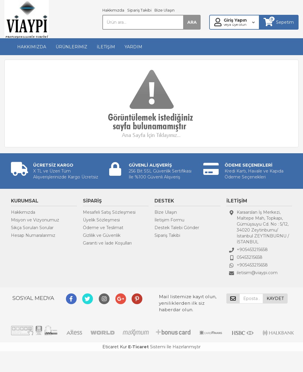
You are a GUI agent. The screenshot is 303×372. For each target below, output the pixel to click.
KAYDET (275, 298)
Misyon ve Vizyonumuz (35, 220)
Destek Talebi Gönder (176, 227)
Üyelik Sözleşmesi (101, 220)
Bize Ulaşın (164, 10)
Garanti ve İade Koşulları (107, 243)
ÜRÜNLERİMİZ (71, 47)
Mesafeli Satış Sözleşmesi (109, 212)
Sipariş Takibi (139, 10)
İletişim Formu (169, 220)
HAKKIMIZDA (31, 47)
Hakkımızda (113, 10)
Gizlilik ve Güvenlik (101, 235)
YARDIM (133, 47)
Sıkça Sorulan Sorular (32, 227)
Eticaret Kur (114, 346)
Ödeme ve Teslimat (103, 227)
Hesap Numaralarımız (33, 235)
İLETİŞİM (106, 47)
